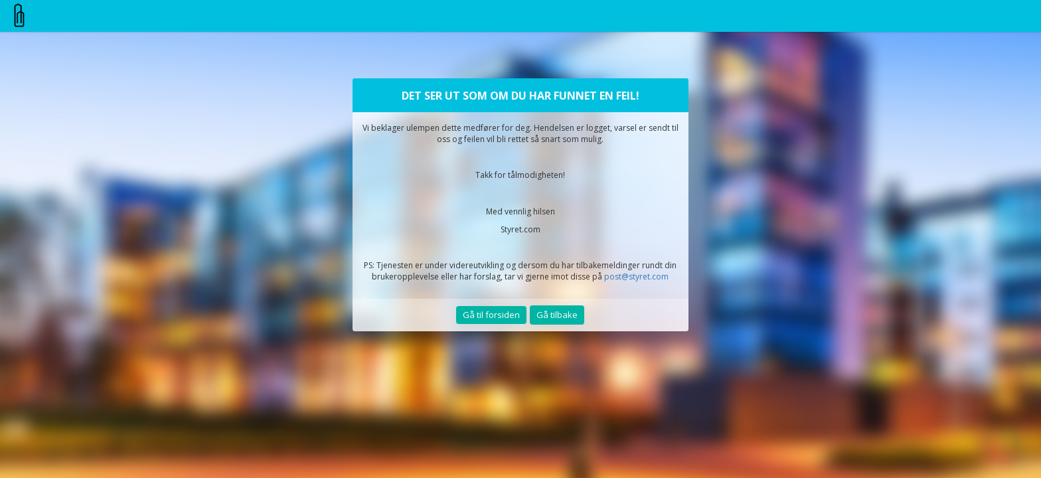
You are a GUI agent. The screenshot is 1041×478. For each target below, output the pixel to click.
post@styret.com (636, 276)
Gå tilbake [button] (557, 315)
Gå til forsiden (491, 315)
